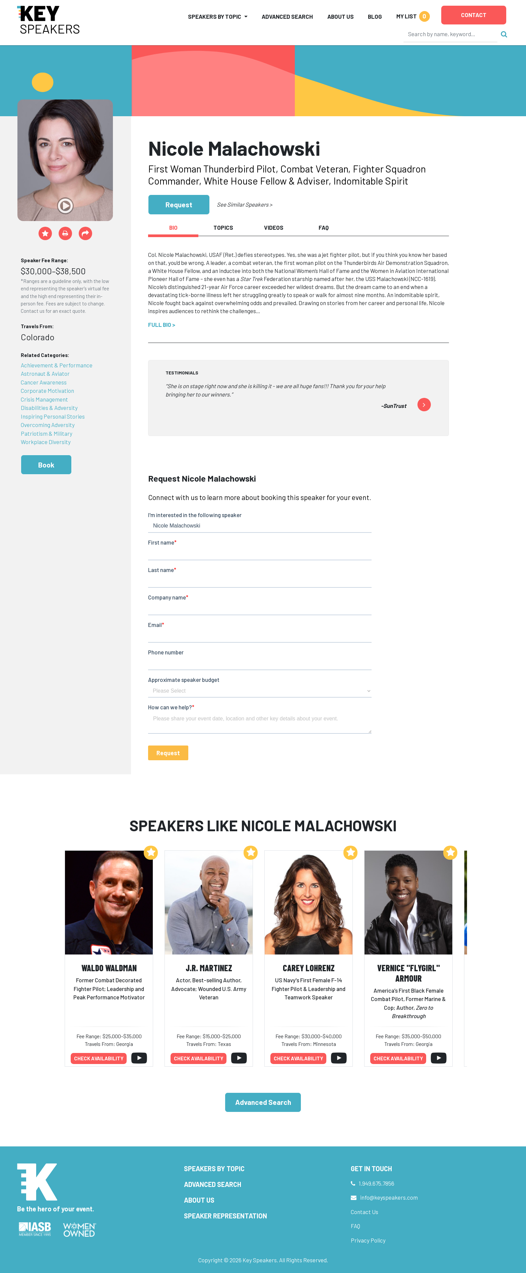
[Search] (450, 33)
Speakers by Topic (214, 1168)
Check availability (99, 1058)
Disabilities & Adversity (49, 407)
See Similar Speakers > (244, 204)
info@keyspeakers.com (389, 1197)
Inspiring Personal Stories (53, 416)
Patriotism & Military (46, 433)
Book (46, 465)
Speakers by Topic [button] (214, 16)
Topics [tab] (223, 227)
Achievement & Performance (56, 365)
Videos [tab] (273, 227)
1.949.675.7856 (376, 1183)
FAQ (355, 1225)
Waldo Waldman (109, 968)
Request (179, 204)
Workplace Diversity (46, 441)
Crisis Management (44, 399)
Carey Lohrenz (309, 968)
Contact (473, 14)
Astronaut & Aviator (45, 373)
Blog (375, 16)
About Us (340, 16)
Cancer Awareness (44, 382)
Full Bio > (161, 324)
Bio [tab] (173, 227)
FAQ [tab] (324, 227)
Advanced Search (287, 16)
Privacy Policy (368, 1240)
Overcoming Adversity (48, 424)
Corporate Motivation (47, 390)
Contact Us (364, 1211)
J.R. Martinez (209, 968)
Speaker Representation (225, 1216)
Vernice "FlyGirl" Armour (408, 973)
